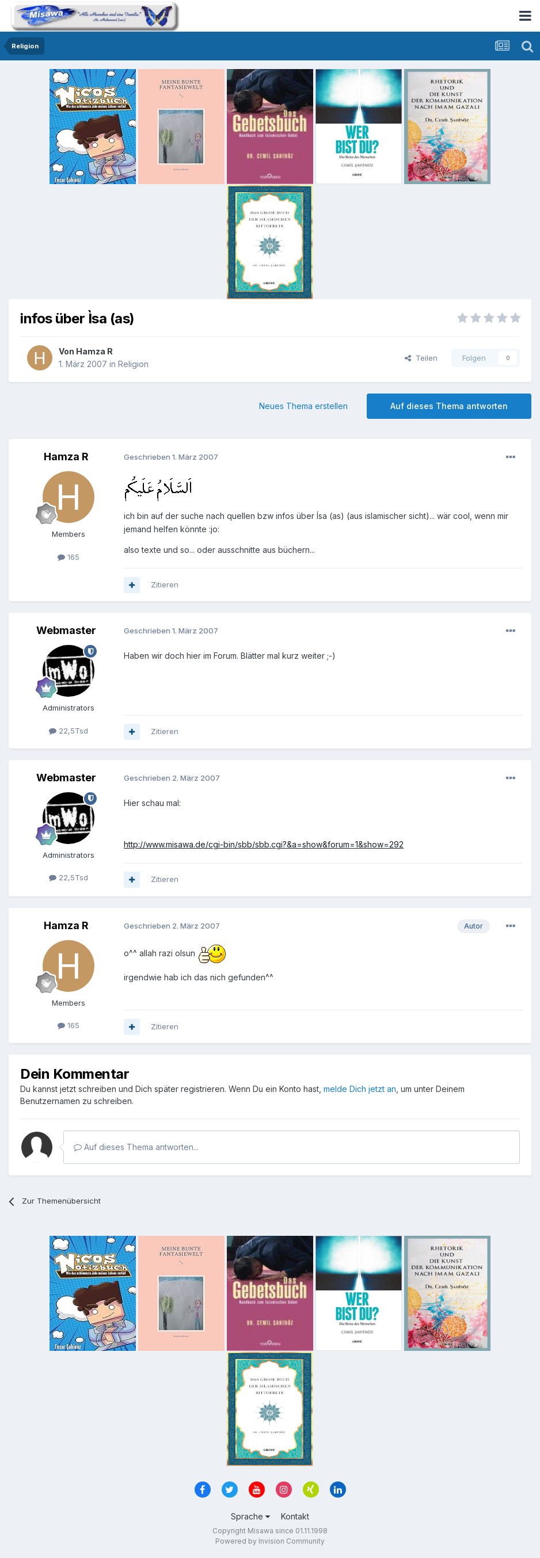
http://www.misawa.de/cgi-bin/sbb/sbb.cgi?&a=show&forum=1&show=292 (264, 844)
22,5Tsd (68, 730)
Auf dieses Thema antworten (449, 406)
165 (68, 557)
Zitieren (164, 584)
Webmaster (66, 630)
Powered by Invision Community (270, 1541)
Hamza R (94, 351)
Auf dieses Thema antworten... (136, 1147)
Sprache (250, 1516)
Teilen (421, 357)
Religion (133, 364)
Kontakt (295, 1516)
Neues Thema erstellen (303, 406)
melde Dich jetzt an (360, 1089)
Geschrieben (171, 456)
